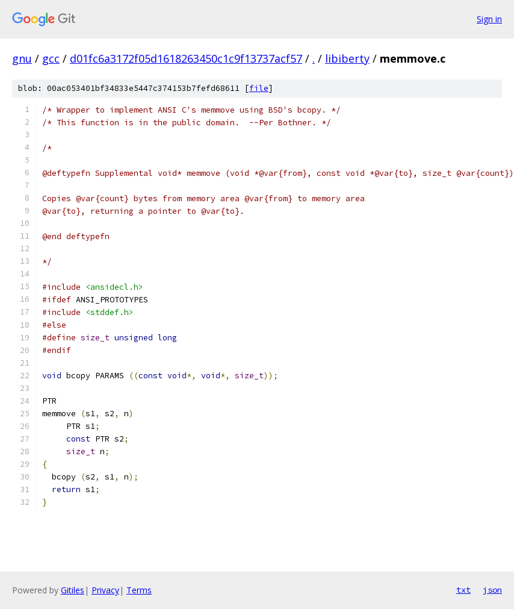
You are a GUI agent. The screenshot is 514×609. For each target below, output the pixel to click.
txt (463, 589)
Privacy (105, 590)
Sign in (489, 19)
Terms (139, 590)
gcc (51, 58)
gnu (22, 58)
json (492, 589)
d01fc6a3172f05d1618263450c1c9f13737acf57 (186, 58)
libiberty (347, 58)
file (258, 88)
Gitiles (72, 590)
